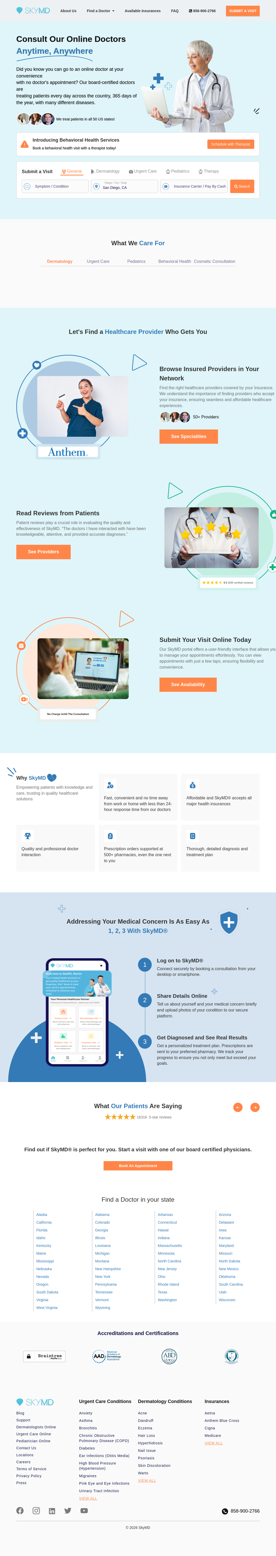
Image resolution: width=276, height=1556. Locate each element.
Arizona (225, 1215)
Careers (23, 1462)
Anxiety (85, 1413)
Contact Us (26, 1448)
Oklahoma (227, 1277)
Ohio (161, 1277)
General (72, 171)
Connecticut (167, 1222)
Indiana (164, 1238)
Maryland (226, 1246)
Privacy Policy (29, 1476)
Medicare (213, 1436)
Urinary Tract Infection (99, 1491)
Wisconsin (227, 1300)
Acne (142, 1413)
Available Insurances (143, 11)
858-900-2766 (202, 11)
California (44, 1222)
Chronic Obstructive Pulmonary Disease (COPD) (104, 1438)
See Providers (43, 551)
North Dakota (229, 1261)
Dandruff (146, 1421)
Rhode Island (168, 1284)
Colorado (102, 1222)
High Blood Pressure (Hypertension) (97, 1465)
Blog (20, 1413)
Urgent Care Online (33, 1434)
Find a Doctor (100, 11)
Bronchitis (88, 1428)
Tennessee (104, 1292)
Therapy (209, 171)
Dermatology (105, 171)
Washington (167, 1300)
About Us (68, 11)
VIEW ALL (88, 1498)
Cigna (210, 1428)
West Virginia (46, 1308)
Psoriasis (146, 1458)
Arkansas (165, 1215)
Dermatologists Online (36, 1427)
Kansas (225, 1238)
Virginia (42, 1300)
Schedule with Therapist (231, 144)
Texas (162, 1292)
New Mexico (228, 1269)
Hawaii (163, 1230)
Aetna (210, 1413)
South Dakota (47, 1292)
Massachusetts (170, 1246)
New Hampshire (108, 1269)
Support (23, 1420)
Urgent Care (143, 171)
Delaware (226, 1222)
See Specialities (188, 436)
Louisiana (103, 1246)
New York (102, 1277)
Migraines (88, 1476)
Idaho (40, 1238)
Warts (143, 1473)
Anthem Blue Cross (222, 1421)
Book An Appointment (138, 1166)
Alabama (102, 1215)
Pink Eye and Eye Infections (104, 1483)
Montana (102, 1261)
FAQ (175, 11)
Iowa (223, 1230)
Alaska (41, 1215)
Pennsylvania (106, 1284)
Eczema (145, 1428)
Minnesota (166, 1253)
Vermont (101, 1300)
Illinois (100, 1238)
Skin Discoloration (154, 1465)
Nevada (42, 1277)
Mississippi (45, 1261)
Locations (25, 1455)
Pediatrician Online (33, 1441)
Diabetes (87, 1448)
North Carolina (169, 1261)
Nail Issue (147, 1450)
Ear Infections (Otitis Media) (104, 1456)
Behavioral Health (174, 261)
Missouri (225, 1253)
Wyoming (102, 1308)
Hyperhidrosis (150, 1443)
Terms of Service (31, 1469)
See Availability (188, 684)
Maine (41, 1253)
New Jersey (167, 1269)
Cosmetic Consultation (214, 261)
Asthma (86, 1421)
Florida (41, 1230)
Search (242, 186)
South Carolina (231, 1284)
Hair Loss (146, 1436)
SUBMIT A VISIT (243, 11)
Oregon (42, 1284)
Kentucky (43, 1246)
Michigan (102, 1253)
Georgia (101, 1230)
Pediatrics (177, 171)
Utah (223, 1292)
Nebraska (44, 1269)
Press (21, 1483)
